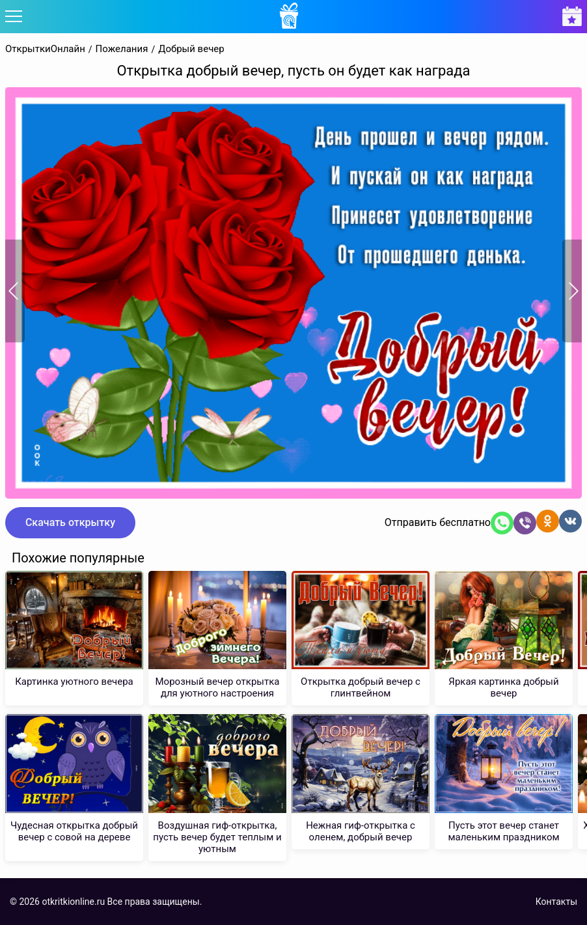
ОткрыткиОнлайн (45, 49)
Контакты (556, 901)
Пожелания (122, 49)
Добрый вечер (191, 49)
